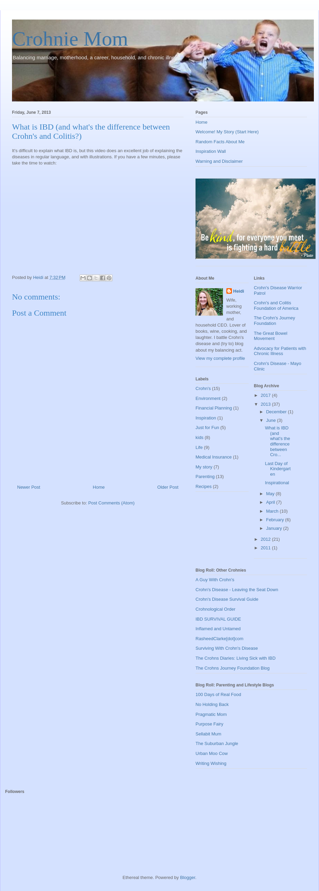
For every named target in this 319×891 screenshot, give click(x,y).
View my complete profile (220, 358)
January (274, 528)
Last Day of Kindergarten (278, 469)
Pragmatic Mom (211, 714)
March (273, 511)
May (271, 493)
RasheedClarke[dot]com (219, 638)
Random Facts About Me (220, 141)
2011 (266, 547)
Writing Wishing (211, 763)
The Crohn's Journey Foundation (274, 320)
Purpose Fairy (209, 724)
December (277, 411)
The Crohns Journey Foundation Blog (233, 668)
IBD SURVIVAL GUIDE (218, 619)
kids (199, 437)
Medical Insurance (214, 457)
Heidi (238, 291)
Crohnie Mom (70, 38)
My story (204, 466)
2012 (266, 539)
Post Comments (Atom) (111, 502)
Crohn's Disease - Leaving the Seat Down (237, 589)
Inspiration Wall (211, 151)
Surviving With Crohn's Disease (227, 648)
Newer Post (28, 487)
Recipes (204, 486)
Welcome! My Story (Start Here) (227, 131)
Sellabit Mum (208, 733)
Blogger (187, 877)
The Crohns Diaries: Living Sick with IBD (235, 658)
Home (99, 487)
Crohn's (203, 388)
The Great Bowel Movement (270, 336)
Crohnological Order (215, 609)
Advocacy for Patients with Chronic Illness (280, 351)
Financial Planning (214, 408)
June (271, 420)
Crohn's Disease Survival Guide (227, 599)
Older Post (167, 487)
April (271, 502)
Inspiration (206, 417)
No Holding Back (212, 704)
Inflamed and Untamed (218, 628)
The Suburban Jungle (217, 743)
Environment (208, 398)
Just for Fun (207, 427)
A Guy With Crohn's (215, 579)
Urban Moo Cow (212, 753)
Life (199, 447)
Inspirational (277, 482)
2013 (266, 404)
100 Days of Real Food (218, 694)
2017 (266, 395)
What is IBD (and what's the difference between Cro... (277, 441)
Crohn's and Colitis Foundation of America (276, 305)
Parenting (205, 476)
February (275, 519)
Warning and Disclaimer (219, 161)
